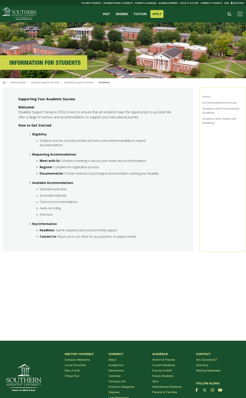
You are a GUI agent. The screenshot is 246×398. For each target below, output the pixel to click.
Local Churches (75, 365)
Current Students (211, 3)
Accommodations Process (219, 102)
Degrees (114, 392)
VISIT (106, 14)
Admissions (116, 370)
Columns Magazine (121, 386)
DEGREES (122, 14)
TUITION (140, 14)
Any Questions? (206, 359)
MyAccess (237, 3)
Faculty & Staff (189, 3)
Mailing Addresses (208, 370)
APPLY (157, 14)
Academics (116, 365)
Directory (202, 365)
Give (226, 3)
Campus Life (117, 381)
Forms (206, 96)
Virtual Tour (72, 375)
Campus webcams (77, 359)
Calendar (114, 375)
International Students (118, 3)
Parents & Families (146, 3)
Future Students (163, 375)
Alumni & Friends (168, 3)
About (112, 359)
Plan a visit (72, 370)
